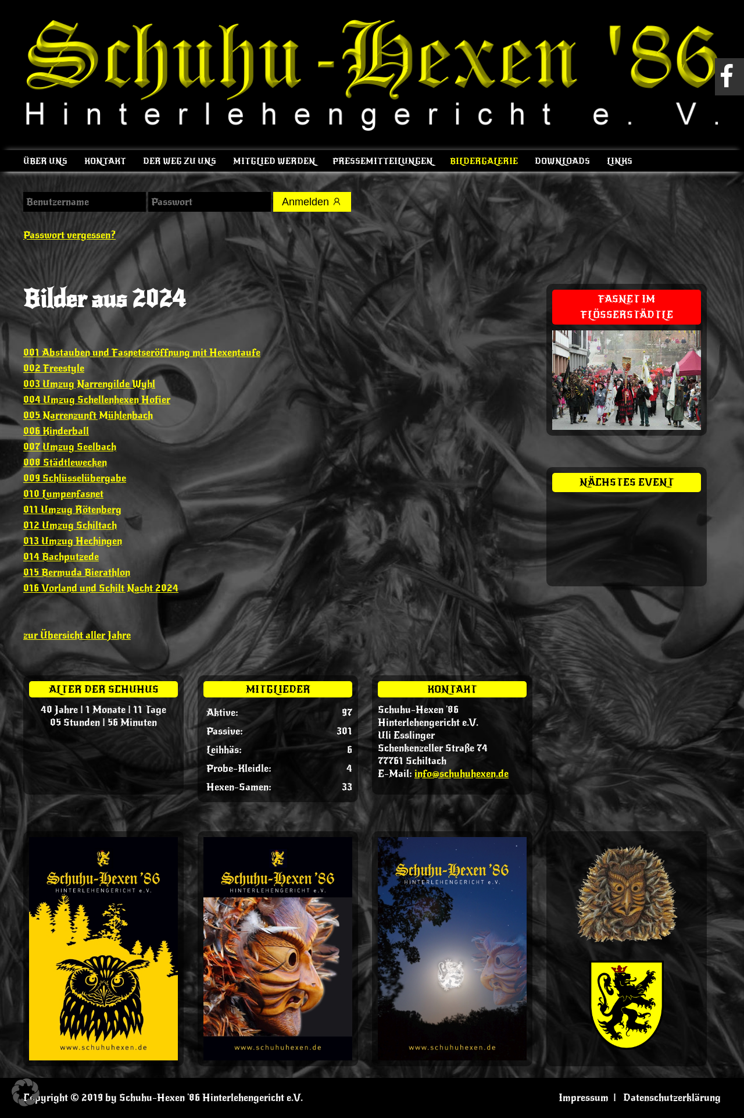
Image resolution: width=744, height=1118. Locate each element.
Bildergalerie (484, 161)
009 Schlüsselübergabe (74, 478)
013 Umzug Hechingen (72, 541)
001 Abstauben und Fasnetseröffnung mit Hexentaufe (141, 352)
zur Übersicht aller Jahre (77, 635)
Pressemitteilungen (382, 161)
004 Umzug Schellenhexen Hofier (96, 399)
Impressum (584, 1097)
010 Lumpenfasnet (63, 493)
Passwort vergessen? (69, 235)
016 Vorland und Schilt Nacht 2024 (100, 588)
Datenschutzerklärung (672, 1097)
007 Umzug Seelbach (69, 446)
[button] (25, 1092)
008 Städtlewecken (65, 462)
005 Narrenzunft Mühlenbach (88, 415)
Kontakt (105, 161)
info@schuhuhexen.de (461, 773)
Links (619, 161)
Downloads (562, 161)
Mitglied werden (274, 161)
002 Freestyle (53, 368)
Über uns (45, 161)
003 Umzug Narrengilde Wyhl (89, 384)
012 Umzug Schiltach (70, 525)
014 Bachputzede (61, 556)
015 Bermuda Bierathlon (76, 572)
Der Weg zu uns (179, 161)
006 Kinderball (56, 431)
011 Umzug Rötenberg (72, 509)
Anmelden (312, 202)
